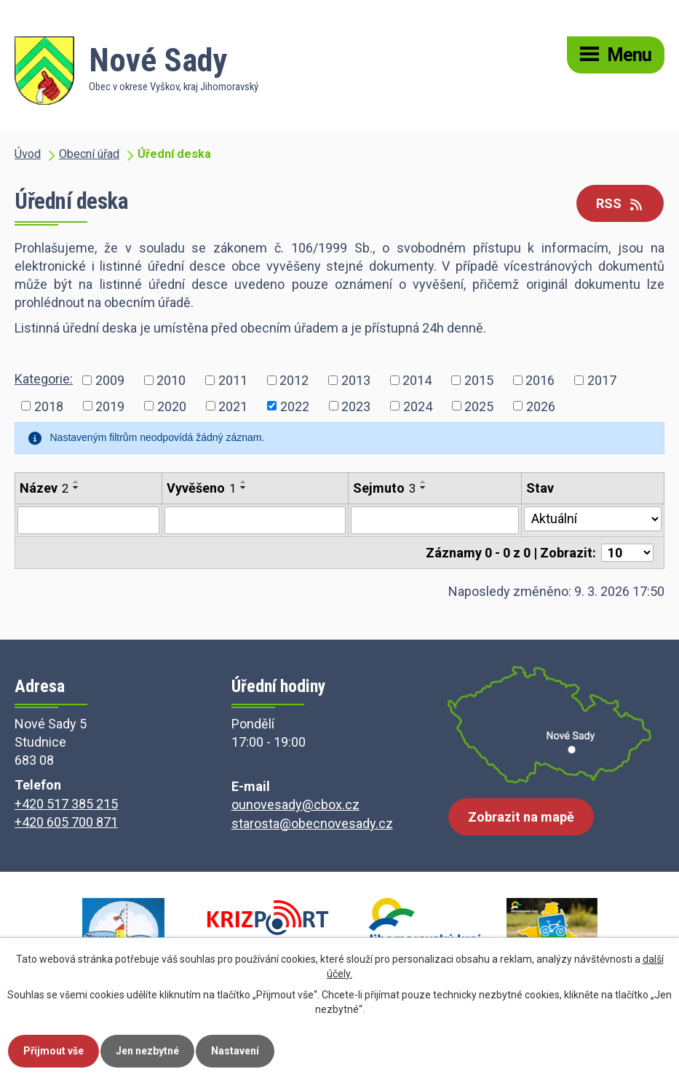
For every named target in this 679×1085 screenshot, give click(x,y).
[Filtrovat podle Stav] (593, 518)
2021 (232, 405)
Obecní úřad (89, 154)
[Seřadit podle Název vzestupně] (76, 482)
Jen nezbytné (147, 1051)
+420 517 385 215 (66, 803)
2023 (355, 405)
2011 (232, 379)
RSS (620, 203)
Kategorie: (44, 378)
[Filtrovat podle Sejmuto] (435, 520)
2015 (478, 379)
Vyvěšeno (201, 488)
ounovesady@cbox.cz (295, 804)
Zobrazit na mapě (521, 816)
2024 (417, 405)
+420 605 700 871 (66, 822)
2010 (171, 379)
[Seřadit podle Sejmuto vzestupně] (424, 482)
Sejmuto (384, 488)
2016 (540, 379)
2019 (109, 405)
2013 (355, 379)
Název (44, 488)
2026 (540, 405)
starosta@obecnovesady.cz (312, 823)
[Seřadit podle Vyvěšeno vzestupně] (244, 482)
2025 (478, 405)
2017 (601, 379)
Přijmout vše (53, 1051)
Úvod (28, 154)
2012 (294, 379)
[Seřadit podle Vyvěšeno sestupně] (244, 487)
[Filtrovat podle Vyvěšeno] (255, 520)
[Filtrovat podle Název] (88, 520)
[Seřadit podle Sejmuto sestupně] (424, 487)
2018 (48, 405)
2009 (109, 379)
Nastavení (235, 1051)
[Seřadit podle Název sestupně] (76, 487)
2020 (171, 405)
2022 (294, 405)
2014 (417, 379)
